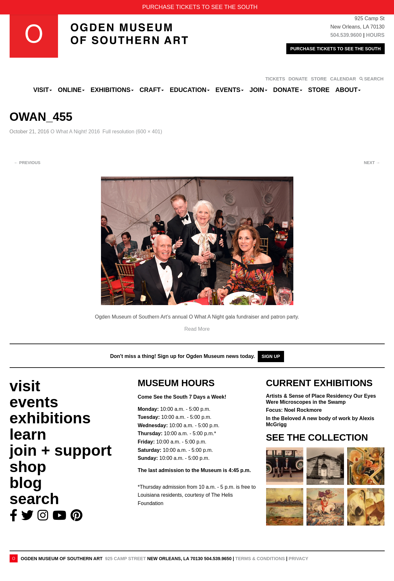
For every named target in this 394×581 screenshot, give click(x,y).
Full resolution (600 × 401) (132, 131)
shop (28, 466)
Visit (42, 89)
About (348, 89)
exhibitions (50, 418)
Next (372, 162)
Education (189, 89)
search (34, 498)
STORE (319, 78)
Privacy (298, 558)
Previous (27, 162)
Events (229, 89)
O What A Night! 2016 (75, 131)
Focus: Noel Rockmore (294, 410)
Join (258, 89)
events (34, 402)
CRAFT (151, 89)
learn (28, 434)
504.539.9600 (346, 35)
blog (26, 482)
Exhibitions (112, 89)
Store (319, 89)
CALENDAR (343, 78)
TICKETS (275, 78)
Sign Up (271, 356)
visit (25, 386)
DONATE (298, 78)
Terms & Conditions (260, 558)
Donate (287, 89)
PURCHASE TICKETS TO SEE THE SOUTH (335, 48)
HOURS (375, 35)
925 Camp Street (125, 558)
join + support (61, 450)
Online (71, 89)
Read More (197, 329)
